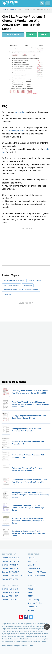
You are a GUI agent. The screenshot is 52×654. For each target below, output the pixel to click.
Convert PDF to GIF (10, 596)
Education (7, 294)
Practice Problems (34, 281)
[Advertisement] (26, 248)
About (30, 589)
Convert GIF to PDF (10, 568)
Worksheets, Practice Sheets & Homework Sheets (21, 290)
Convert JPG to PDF (10, 579)
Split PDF (32, 558)
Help (30, 592)
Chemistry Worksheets (11, 285)
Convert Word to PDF (10, 558)
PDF (31, 35)
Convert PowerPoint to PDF (13, 576)
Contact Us (32, 607)
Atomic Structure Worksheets (14, 281)
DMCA (30, 596)
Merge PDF (32, 561)
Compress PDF (34, 568)
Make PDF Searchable (37, 576)
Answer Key (28, 285)
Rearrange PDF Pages (37, 572)
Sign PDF (32, 565)
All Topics (32, 610)
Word (44, 35)
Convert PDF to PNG (10, 592)
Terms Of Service (35, 603)
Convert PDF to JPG (10, 589)
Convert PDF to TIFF (10, 600)
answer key (20, 112)
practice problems (17, 131)
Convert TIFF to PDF (10, 572)
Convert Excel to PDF (10, 561)
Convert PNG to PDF (10, 565)
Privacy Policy (33, 600)
